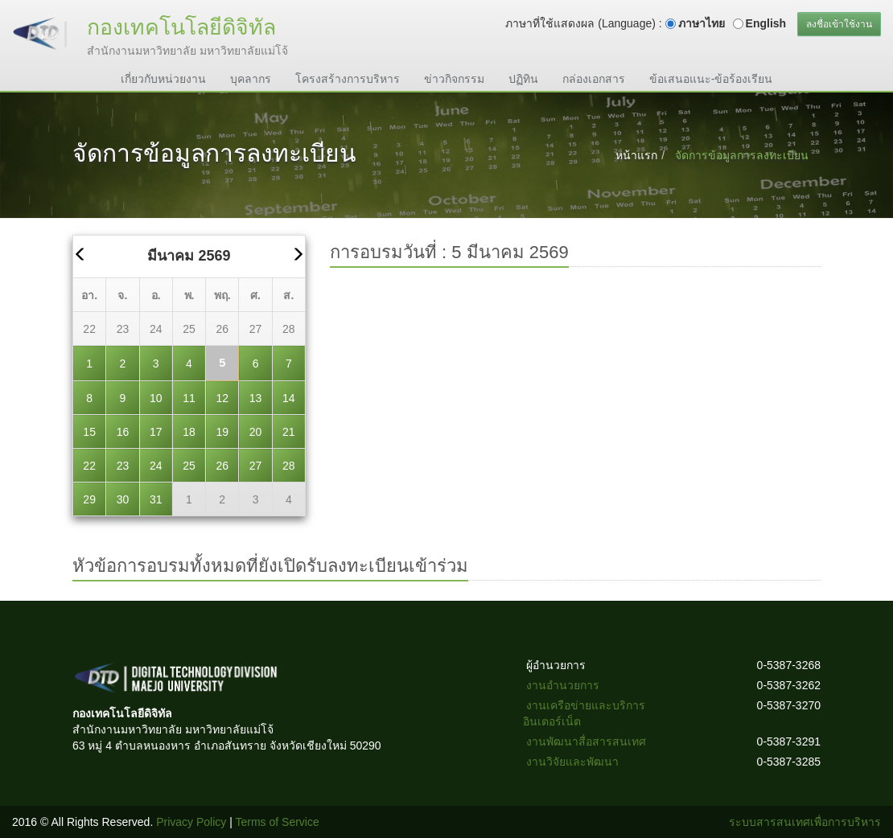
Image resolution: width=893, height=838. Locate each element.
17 (156, 431)
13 (255, 398)
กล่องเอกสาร (593, 78)
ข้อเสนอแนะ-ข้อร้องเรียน (711, 78)
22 (89, 328)
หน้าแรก (636, 155)
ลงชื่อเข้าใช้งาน (839, 24)
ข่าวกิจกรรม (454, 78)
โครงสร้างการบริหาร (347, 78)
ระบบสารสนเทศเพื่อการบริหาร (805, 821)
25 (189, 328)
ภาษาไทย (701, 23)
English (766, 23)
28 (288, 328)
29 (89, 499)
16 (123, 431)
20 (255, 431)
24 (156, 328)
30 (123, 499)
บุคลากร (250, 78)
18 (189, 431)
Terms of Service (277, 821)
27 (255, 328)
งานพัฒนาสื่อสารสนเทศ (586, 741)
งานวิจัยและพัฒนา (572, 761)
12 (222, 398)
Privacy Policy (191, 821)
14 (288, 398)
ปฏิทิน (523, 78)
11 (189, 398)
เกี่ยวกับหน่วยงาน (163, 78)
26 (222, 328)
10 (156, 398)
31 (156, 499)
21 (288, 431)
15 (89, 431)
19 (222, 431)
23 (123, 328)
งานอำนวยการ (562, 685)
